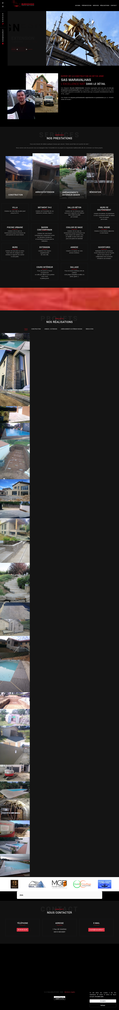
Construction (36, 329)
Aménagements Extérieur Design (71, 329)
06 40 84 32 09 (3, 18)
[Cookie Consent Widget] (103, 999)
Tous (26, 329)
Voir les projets (19, 44)
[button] (16, 900)
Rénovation (89, 329)
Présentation (86, 5)
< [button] (17, 49)
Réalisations (104, 5)
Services (96, 5)
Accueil (77, 5)
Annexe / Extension (50, 329)
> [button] (26, 49)
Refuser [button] (103, 1005)
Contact (114, 5)
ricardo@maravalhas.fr (3, 36)
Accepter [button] (103, 1001)
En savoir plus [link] (99, 996)
